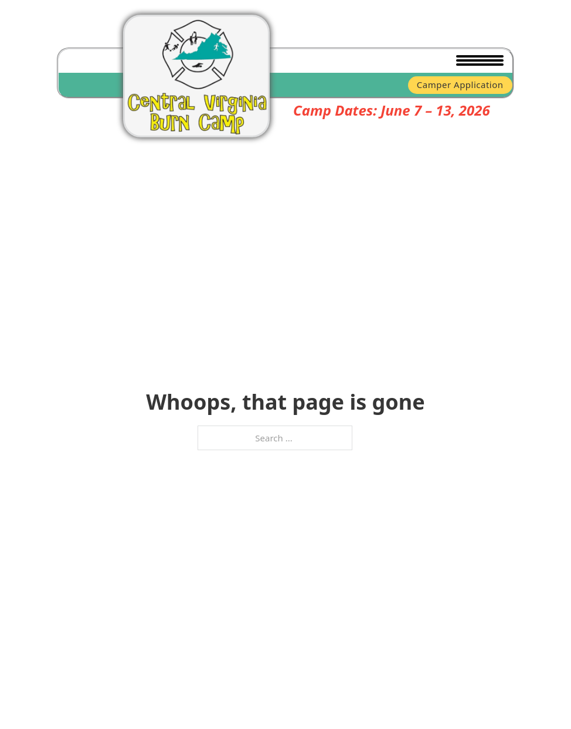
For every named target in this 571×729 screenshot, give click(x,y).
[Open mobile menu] (477, 61)
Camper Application (460, 84)
